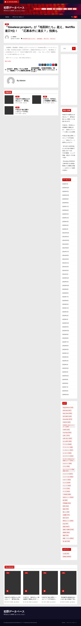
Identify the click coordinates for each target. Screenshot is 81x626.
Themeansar (33, 622)
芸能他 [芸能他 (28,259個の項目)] (67, 556)
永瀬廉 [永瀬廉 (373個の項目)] (66, 515)
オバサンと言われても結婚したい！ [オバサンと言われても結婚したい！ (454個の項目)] (68, 459)
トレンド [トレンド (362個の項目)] (67, 485)
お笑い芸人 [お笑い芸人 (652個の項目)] (67, 438)
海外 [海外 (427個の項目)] (66, 518)
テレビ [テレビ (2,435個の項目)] (66, 482)
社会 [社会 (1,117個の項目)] (65, 523)
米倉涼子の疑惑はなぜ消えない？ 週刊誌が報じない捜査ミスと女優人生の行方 (12, 600)
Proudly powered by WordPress (12, 622)
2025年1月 (65, 229)
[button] (72, 17)
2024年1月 (65, 274)
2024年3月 (65, 267)
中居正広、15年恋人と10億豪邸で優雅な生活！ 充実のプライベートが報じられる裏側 (31, 600)
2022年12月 (65, 323)
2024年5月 (65, 259)
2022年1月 (65, 364)
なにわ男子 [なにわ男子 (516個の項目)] (67, 441)
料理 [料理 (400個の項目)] (66, 506)
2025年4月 (65, 218)
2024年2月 (65, 270)
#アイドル (46, 38)
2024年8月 (65, 248)
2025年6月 (65, 210)
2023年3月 (65, 312)
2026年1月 (65, 184)
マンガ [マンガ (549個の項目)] (66, 491)
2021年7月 (65, 387)
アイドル (70, 9)
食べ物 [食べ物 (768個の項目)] (66, 541)
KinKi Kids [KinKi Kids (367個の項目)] (67, 410)
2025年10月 (65, 195)
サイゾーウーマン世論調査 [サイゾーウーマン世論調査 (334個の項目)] (68, 470)
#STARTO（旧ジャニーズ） (29, 38)
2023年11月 (65, 282)
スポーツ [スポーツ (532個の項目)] (67, 480)
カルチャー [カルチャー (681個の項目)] (67, 463)
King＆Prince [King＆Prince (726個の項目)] (68, 407)
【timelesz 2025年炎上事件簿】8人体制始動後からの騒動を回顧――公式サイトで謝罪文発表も (68, 165)
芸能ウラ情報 (59, 9)
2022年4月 (65, 353)
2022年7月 (65, 342)
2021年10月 (65, 376)
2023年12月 (65, 278)
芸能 (54, 9)
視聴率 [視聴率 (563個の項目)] (66, 532)
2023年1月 (65, 319)
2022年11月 (65, 327)
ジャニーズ (49, 9)
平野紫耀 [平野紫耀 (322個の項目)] (67, 503)
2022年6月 (65, 346)
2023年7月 (65, 297)
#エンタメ (52, 38)
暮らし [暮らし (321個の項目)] (66, 512)
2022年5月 (65, 349)
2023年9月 (65, 289)
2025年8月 (65, 203)
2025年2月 (65, 225)
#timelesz (39, 38)
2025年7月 (65, 206)
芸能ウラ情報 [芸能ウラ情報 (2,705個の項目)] (68, 529)
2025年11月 (65, 191)
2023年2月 (65, 315)
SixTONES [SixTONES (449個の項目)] (67, 416)
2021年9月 (65, 379)
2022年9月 (65, 334)
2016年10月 (65, 394)
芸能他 (7, 24)
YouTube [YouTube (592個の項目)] (67, 432)
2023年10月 (65, 285)
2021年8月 (65, 383)
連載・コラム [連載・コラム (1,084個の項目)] (68, 538)
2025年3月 (65, 222)
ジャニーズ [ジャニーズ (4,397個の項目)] (68, 474)
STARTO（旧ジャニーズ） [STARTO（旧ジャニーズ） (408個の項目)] (68, 426)
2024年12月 (65, 233)
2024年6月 (65, 255)
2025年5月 (65, 214)
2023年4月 (65, 308)
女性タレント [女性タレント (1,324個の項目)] (68, 497)
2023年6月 (65, 301)
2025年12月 (65, 188)
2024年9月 (65, 244)
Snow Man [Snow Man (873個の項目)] (67, 419)
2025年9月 (65, 199)
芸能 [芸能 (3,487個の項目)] (66, 526)
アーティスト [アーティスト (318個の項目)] (68, 447)
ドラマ (74, 9)
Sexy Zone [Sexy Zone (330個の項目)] (67, 413)
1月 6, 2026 (18, 113)
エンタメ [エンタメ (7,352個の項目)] (67, 453)
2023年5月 (65, 304)
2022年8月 (65, 338)
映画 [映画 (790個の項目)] (66, 509)
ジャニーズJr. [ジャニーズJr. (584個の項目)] (68, 477)
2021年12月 (65, 368)
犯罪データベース (14, 7)
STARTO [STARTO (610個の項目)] (66, 422)
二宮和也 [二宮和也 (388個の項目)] (67, 494)
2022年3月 (65, 357)
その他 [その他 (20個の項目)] (66, 553)
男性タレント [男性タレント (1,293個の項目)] (68, 521)
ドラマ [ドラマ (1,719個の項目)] (66, 488)
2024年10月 (65, 240)
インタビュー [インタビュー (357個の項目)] (68, 450)
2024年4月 (65, 263)
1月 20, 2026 (46, 103)
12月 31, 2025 (65, 602)
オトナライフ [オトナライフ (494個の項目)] (68, 456)
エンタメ (44, 9)
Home (7, 17)
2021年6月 (65, 391)
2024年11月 (65, 237)
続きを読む (8, 61)
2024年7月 (65, 252)
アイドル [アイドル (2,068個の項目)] (67, 444)
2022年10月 (65, 331)
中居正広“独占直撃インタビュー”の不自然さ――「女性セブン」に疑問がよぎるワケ (49, 600)
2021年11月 (65, 372)
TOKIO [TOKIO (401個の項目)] (66, 429)
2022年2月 (65, 361)
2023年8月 (65, 293)
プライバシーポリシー (18, 17)
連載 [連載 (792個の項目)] (66, 535)
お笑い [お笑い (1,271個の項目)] (66, 435)
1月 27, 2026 (18, 103)
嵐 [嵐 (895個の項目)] (65, 500)
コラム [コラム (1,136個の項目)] (66, 466)
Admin (14, 36)
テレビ (65, 9)
